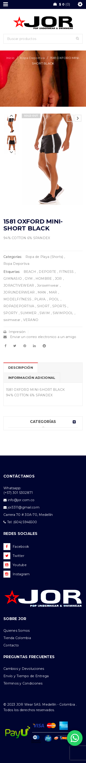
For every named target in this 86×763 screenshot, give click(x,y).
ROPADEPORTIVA (18, 306)
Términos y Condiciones (23, 683)
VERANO (31, 320)
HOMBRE (44, 279)
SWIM (44, 313)
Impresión (14, 332)
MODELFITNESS (17, 299)
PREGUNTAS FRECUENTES (29, 657)
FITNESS (66, 272)
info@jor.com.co (21, 500)
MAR (53, 292)
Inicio (10, 58)
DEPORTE (47, 272)
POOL (54, 299)
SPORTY (10, 313)
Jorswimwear (48, 285)
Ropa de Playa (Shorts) (44, 257)
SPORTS (59, 306)
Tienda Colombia (17, 638)
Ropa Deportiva (32, 58)
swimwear (11, 320)
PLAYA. (40, 299)
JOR (58, 279)
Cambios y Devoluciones (23, 669)
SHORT (43, 306)
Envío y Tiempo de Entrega (26, 676)
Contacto (11, 645)
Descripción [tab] (20, 368)
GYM (29, 279)
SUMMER (28, 313)
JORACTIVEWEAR (18, 285)
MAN (42, 292)
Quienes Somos (16, 631)
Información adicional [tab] (31, 378)
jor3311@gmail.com (23, 507)
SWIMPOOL (63, 313)
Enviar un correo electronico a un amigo (39, 337)
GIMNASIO (12, 279)
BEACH (30, 272)
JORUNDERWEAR (19, 292)
